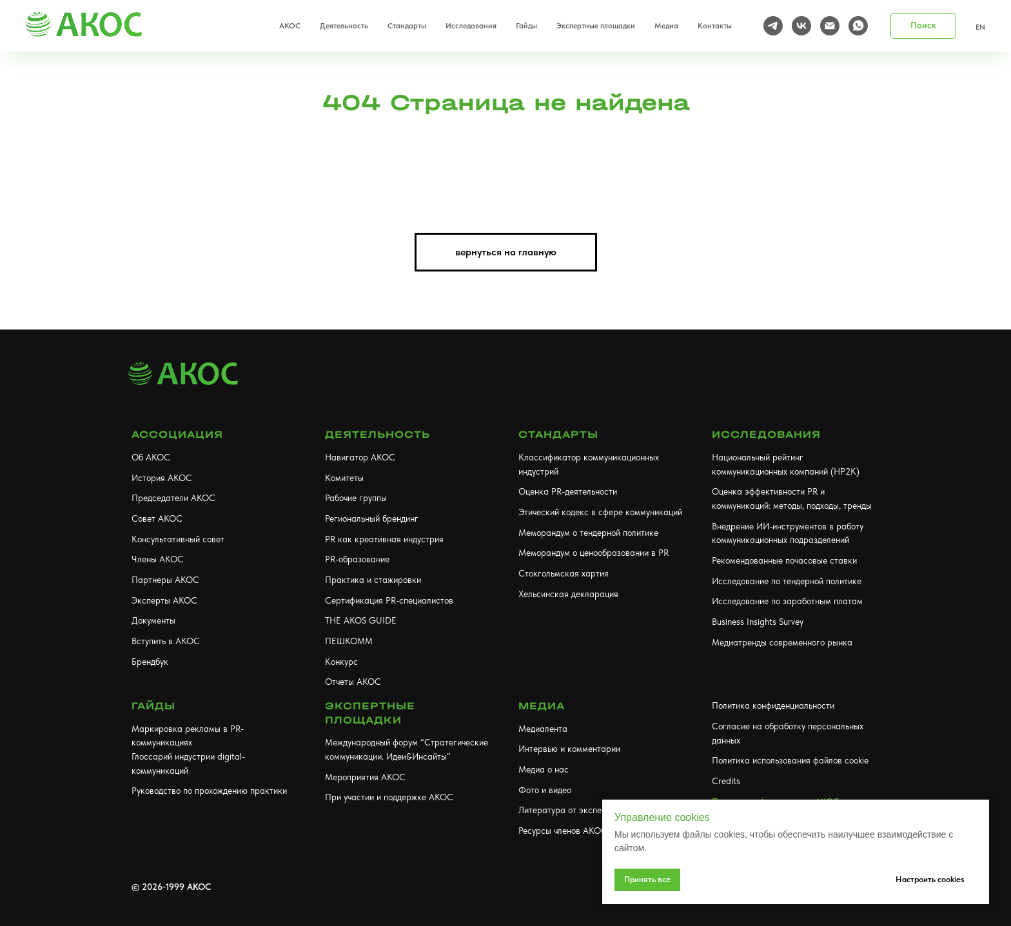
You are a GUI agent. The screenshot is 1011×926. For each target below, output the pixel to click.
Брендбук (150, 661)
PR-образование (357, 559)
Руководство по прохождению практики (209, 790)
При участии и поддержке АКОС (389, 797)
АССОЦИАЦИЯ (177, 434)
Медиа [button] (666, 25)
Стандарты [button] (407, 25)
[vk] (801, 25)
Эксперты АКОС (164, 600)
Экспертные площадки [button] (595, 25)
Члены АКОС (158, 559)
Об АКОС (151, 457)
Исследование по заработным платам (787, 601)
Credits (726, 781)
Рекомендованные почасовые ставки (784, 560)
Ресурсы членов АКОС (562, 830)
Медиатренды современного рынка (782, 642)
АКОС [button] (289, 25)
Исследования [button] (471, 25)
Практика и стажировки (373, 580)
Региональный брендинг (371, 518)
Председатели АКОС (173, 498)
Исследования (766, 434)
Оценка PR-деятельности (567, 491)
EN (980, 27)
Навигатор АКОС (360, 457)
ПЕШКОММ (349, 641)
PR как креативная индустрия (384, 539)
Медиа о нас (543, 769)
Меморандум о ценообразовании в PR (593, 552)
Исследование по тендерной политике (786, 581)
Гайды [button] (526, 25)
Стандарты (558, 434)
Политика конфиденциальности (773, 705)
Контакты (715, 25)
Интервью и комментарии (569, 749)
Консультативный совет (178, 539)
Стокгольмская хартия (563, 573)
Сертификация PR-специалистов (389, 600)
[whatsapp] (858, 25)
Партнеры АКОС (165, 580)
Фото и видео (544, 790)
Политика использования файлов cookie (790, 760)
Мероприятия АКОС (365, 777)
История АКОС (162, 478)
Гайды (153, 706)
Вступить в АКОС (166, 641)
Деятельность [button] (344, 25)
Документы (153, 620)
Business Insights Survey (757, 621)
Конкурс (341, 661)
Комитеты (344, 478)
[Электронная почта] (829, 25)
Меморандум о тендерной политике (588, 532)
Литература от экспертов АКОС (582, 810)
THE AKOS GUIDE (361, 620)
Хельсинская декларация (568, 594)
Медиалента (542, 729)
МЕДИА (541, 706)
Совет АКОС (157, 518)
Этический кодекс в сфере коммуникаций (600, 512)
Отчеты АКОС (353, 681)
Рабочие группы (356, 498)
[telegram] (773, 25)
